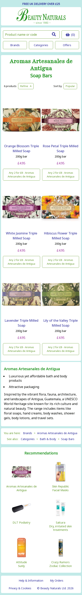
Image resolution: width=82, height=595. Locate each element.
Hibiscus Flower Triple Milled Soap (60, 235)
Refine (25, 86)
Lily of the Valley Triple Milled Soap (60, 323)
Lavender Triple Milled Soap (21, 323)
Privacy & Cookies (20, 588)
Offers (67, 45)
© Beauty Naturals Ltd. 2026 (55, 588)
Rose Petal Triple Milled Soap (60, 148)
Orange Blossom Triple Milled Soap (21, 148)
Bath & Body (48, 439)
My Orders (56, 580)
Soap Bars (41, 75)
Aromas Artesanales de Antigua (41, 65)
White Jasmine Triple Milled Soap (21, 235)
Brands (15, 45)
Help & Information (31, 580)
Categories (41, 45)
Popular (70, 86)
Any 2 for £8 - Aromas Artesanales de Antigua (21, 174)
